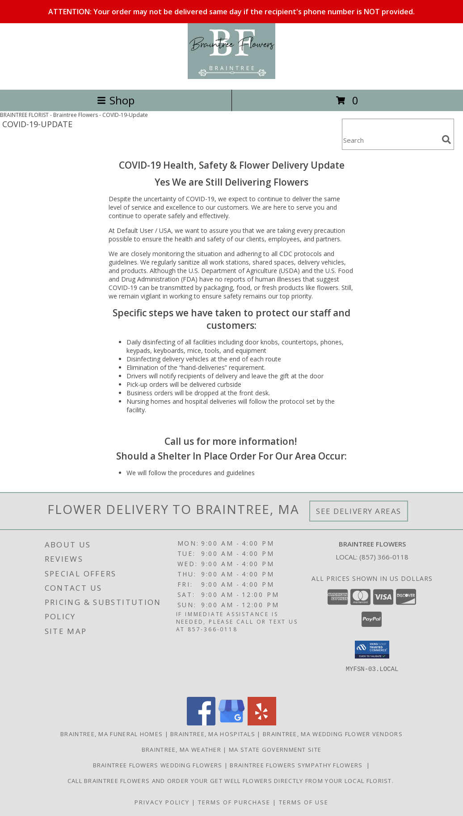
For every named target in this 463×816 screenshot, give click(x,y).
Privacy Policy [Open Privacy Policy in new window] (162, 802)
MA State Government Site (275, 750)
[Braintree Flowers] (231, 76)
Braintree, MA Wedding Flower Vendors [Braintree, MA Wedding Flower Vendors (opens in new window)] (333, 734)
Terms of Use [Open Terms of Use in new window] (303, 802)
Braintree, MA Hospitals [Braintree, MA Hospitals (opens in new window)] (212, 734)
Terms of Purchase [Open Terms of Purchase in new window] (234, 802)
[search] (446, 140)
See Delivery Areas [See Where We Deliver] (358, 511)
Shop (116, 100)
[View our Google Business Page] (231, 723)
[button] (372, 650)
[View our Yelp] (262, 723)
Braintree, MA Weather (181, 750)
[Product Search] (390, 139)
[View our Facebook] (201, 723)
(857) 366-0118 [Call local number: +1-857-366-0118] (383, 556)
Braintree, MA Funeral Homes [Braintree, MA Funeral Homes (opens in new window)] (111, 734)
